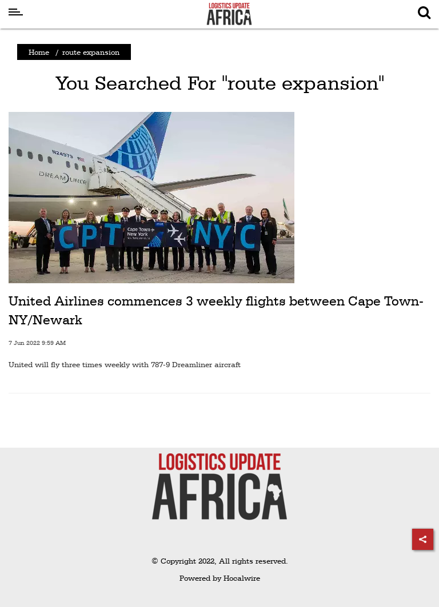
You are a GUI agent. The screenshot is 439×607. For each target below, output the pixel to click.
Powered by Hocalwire (219, 577)
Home (39, 52)
